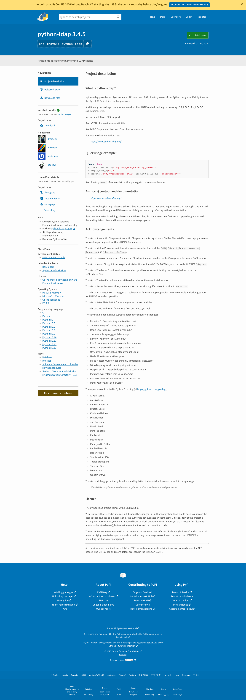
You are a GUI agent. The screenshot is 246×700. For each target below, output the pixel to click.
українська (111, 675)
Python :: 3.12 (49, 344)
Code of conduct (180, 600)
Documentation (50, 198)
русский (167, 675)
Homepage (47, 204)
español (65, 675)
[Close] (242, 4)
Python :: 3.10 (49, 337)
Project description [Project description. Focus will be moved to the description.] (52, 81)
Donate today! (123, 637)
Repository (47, 210)
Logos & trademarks (103, 604)
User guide (63, 600)
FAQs (64, 609)
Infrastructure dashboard (102, 596)
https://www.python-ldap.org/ (106, 141)
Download (47, 125)
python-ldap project (61, 228)
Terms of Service (180, 592)
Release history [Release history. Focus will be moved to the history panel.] (50, 89)
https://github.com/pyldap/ (151, 389)
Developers (48, 267)
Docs (162, 17)
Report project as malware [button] (58, 393)
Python (46, 316)
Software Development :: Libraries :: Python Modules (60, 366)
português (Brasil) (96, 675)
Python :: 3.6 (48, 323)
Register (202, 17)
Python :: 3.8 (48, 330)
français (74, 675)
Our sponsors (103, 609)
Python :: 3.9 (48, 333)
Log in (189, 17)
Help (152, 17)
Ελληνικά (122, 675)
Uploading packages (63, 596)
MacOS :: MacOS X (51, 292)
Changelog (47, 192)
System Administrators (54, 270)
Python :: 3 (47, 319)
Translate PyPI (141, 600)
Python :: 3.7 (48, 327)
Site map (123, 654)
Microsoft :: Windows (53, 296)
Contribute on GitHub (141, 596)
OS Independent (51, 300)
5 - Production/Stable (53, 257)
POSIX (45, 303)
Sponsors (176, 17)
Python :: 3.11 (49, 341)
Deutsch (132, 675)
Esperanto (186, 675)
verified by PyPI (64, 114)
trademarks (152, 642)
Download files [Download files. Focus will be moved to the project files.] (50, 98)
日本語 (83, 675)
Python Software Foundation (121, 645)
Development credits (141, 609)
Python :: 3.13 (49, 348)
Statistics (103, 600)
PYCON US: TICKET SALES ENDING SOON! (188, 4)
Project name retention (63, 604)
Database (47, 357)
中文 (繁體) (156, 675)
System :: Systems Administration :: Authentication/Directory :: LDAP (60, 373)
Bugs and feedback (143, 592)
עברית (176, 675)
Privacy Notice (180, 604)
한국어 (196, 675)
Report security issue (182, 596)
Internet (46, 360)
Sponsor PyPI (143, 604)
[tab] (58, 81)
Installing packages (63, 592)
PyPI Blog (102, 592)
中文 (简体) (143, 675)
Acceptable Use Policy (180, 609)
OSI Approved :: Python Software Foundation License (59, 281)
